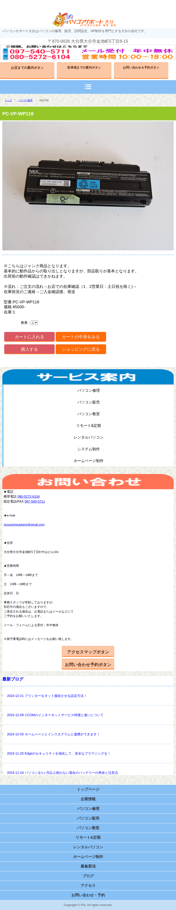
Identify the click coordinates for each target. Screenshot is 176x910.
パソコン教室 (88, 414)
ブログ (88, 876)
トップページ (88, 789)
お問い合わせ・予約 (88, 895)
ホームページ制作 (89, 461)
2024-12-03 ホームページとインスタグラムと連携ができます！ (53, 734)
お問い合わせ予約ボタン (88, 664)
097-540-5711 (35, 501)
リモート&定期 (88, 426)
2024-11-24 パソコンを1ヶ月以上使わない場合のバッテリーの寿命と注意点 (62, 773)
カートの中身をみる (81, 337)
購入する (29, 349)
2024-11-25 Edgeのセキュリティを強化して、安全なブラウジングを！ (59, 753)
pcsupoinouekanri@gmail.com (24, 524)
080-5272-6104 (29, 496)
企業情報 (88, 799)
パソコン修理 (88, 390)
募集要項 (88, 866)
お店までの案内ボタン (27, 67)
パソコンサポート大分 (88, 19)
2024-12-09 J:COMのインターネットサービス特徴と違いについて (55, 715)
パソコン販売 (25, 100)
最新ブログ (12, 679)
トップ (8, 100)
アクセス (88, 885)
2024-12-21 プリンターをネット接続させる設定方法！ (47, 696)
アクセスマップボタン (88, 652)
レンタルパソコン (89, 437)
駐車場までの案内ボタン (84, 67)
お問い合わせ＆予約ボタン (141, 67)
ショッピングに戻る (81, 349)
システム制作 (88, 449)
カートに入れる (29, 337)
